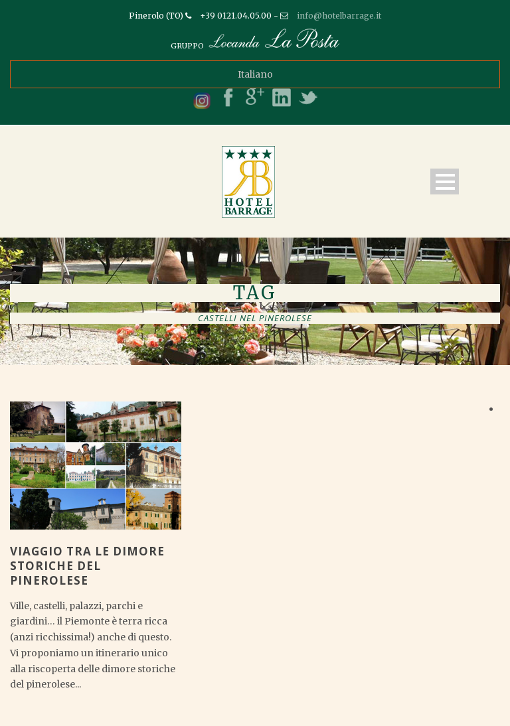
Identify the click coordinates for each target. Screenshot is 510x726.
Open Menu (444, 181)
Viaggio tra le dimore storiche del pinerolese (87, 566)
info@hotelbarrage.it (339, 16)
